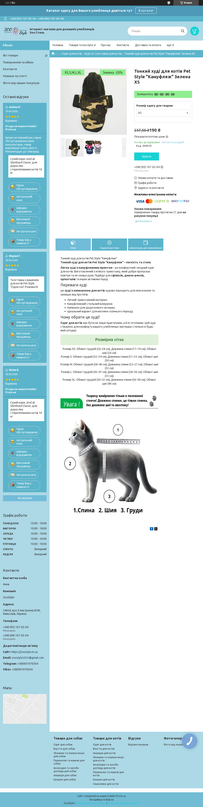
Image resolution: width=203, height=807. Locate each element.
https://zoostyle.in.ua (24, 652)
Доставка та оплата (148, 45)
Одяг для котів (72, 53)
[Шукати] (182, 31)
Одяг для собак (63, 744)
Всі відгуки (25, 498)
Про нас (106, 45)
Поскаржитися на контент (91, 803)
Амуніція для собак (65, 775)
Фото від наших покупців (21, 83)
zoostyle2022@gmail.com (28, 657)
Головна (58, 45)
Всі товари (10, 55)
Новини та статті (15, 76)
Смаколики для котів (106, 783)
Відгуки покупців (138, 744)
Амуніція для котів (104, 753)
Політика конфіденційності (123, 803)
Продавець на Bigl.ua (101, 799)
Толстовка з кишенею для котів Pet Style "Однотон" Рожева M (24, 283)
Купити (146, 156)
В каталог (146, 10)
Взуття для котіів (104, 748)
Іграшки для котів (104, 779)
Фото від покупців (175, 744)
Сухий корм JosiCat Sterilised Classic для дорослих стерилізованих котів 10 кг (26, 165)
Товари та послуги (81, 45)
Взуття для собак (64, 748)
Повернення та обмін (18, 62)
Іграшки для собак (65, 779)
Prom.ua (121, 796)
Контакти (123, 45)
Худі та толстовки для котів (103, 53)
